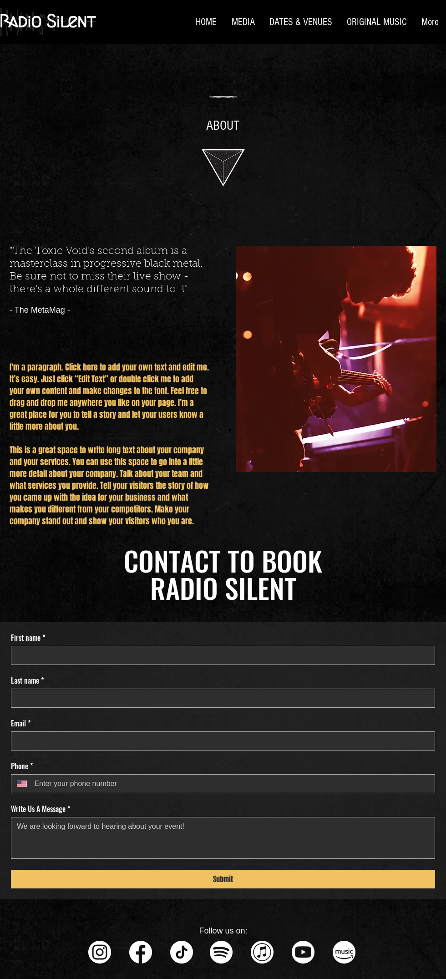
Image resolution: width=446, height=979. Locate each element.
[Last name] (220, 698)
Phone (22, 766)
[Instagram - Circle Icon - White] (99, 952)
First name (28, 637)
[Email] (220, 741)
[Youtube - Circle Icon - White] (303, 952)
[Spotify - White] (221, 952)
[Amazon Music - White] (344, 952)
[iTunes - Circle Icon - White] (262, 952)
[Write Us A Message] (223, 838)
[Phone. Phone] (230, 784)
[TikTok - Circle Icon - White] (181, 952)
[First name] (220, 655)
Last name (27, 680)
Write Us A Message (41, 808)
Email (21, 723)
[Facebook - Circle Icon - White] (140, 952)
